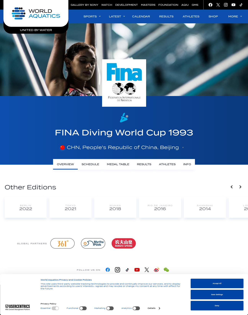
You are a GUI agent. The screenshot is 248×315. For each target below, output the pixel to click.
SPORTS (92, 16)
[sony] (185, 243)
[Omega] (154, 243)
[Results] (144, 164)
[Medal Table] (118, 164)
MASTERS (148, 4)
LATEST (117, 16)
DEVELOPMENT (126, 4)
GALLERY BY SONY (84, 4)
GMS (195, 4)
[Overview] (65, 164)
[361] (62, 243)
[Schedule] (90, 164)
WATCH (106, 4)
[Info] (187, 164)
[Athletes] (167, 164)
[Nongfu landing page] (123, 243)
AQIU (185, 4)
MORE (235, 16)
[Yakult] (215, 243)
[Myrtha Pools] (93, 243)
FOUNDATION (168, 4)
